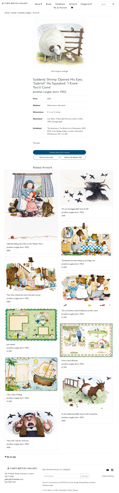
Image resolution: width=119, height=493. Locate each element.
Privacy (70, 490)
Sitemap (75, 490)
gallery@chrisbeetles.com (14, 479)
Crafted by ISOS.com (108, 476)
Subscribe (85, 476)
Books (48, 3)
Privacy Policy (83, 482)
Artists (13, 12)
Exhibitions (60, 3)
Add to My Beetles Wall (73, 157)
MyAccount (60, 7)
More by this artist (46, 157)
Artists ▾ (73, 3)
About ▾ (38, 3)
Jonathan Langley (24, 12)
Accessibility (62, 490)
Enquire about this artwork (59, 152)
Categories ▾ (86, 3)
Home (7, 12)
